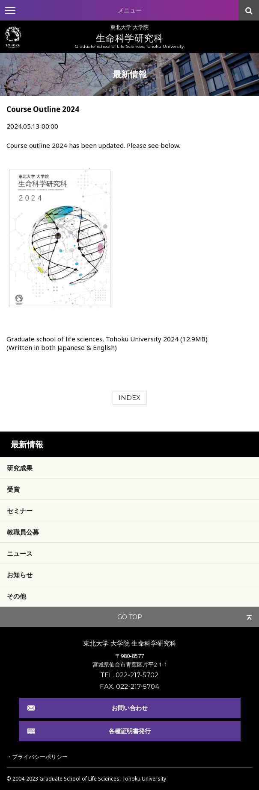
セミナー (20, 510)
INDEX (129, 398)
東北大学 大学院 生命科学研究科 (129, 643)
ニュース (20, 553)
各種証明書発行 (130, 731)
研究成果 (20, 468)
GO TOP (129, 617)
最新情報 (27, 444)
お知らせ (20, 574)
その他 (16, 596)
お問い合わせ (130, 708)
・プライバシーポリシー (37, 757)
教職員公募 (23, 532)
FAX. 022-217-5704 (129, 686)
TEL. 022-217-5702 (129, 675)
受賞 (13, 489)
